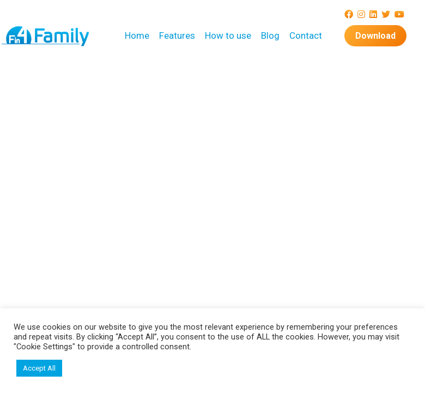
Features (177, 35)
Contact (305, 35)
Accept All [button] (39, 368)
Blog (270, 35)
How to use (228, 35)
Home (137, 35)
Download (375, 36)
